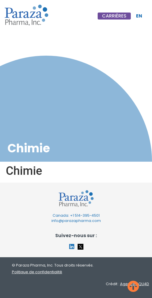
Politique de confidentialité (37, 271)
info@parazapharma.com (76, 220)
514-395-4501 (87, 215)
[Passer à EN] (139, 16)
